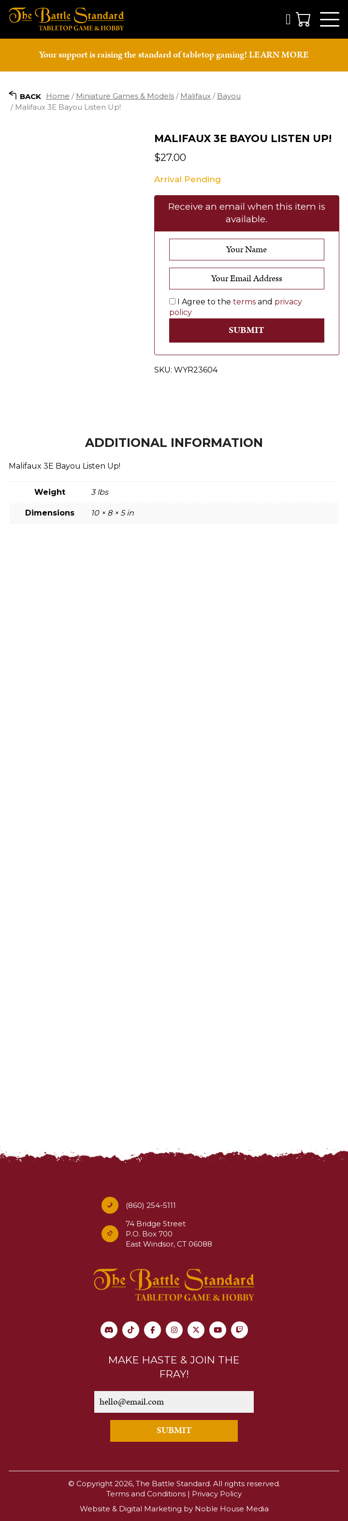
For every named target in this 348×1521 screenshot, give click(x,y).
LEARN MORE (279, 54)
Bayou (229, 95)
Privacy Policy (217, 1493)
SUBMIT (174, 1430)
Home (58, 95)
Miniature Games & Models (125, 95)
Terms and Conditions (146, 1493)
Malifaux (195, 95)
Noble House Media (232, 1508)
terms (244, 301)
